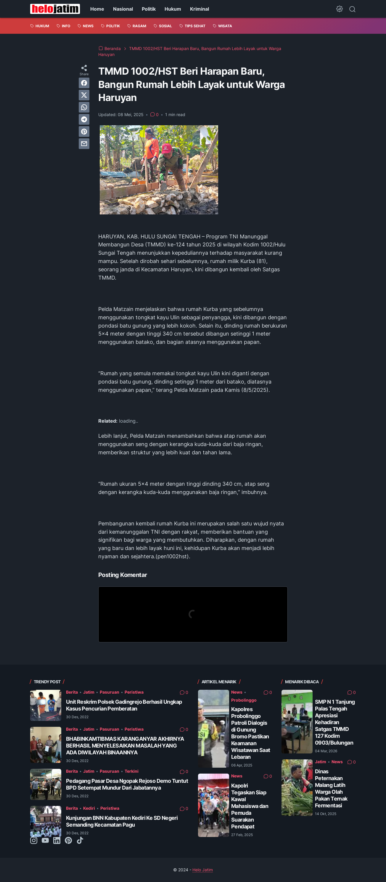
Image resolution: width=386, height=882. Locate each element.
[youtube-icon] (45, 841)
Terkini (132, 771)
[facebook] (84, 83)
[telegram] (84, 119)
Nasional (123, 9)
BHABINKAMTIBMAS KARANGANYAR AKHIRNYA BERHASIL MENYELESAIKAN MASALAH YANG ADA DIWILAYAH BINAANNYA (125, 746)
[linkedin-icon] (56, 841)
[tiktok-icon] (79, 841)
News (236, 692)
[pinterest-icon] (68, 841)
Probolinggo (244, 700)
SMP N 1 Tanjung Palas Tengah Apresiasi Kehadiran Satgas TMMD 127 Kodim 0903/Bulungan (335, 722)
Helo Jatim (202, 869)
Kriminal (199, 9)
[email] (84, 143)
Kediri (89, 808)
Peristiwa (134, 692)
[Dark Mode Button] (339, 8)
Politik (149, 9)
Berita (72, 692)
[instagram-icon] (33, 841)
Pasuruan (109, 692)
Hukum (173, 9)
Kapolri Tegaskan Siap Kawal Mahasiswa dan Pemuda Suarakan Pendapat (249, 806)
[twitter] (84, 95)
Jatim (88, 692)
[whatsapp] (84, 107)
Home (97, 9)
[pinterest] (84, 131)
